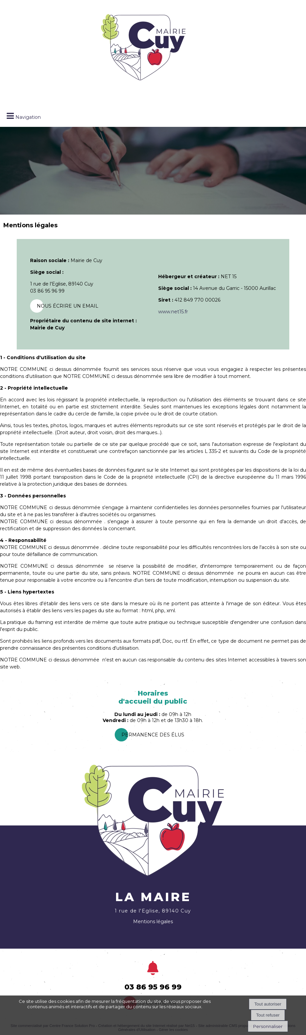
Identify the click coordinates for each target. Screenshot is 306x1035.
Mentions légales (153, 922)
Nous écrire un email (67, 306)
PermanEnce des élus (152, 735)
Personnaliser (268, 1026)
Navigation (28, 117)
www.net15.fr (173, 312)
